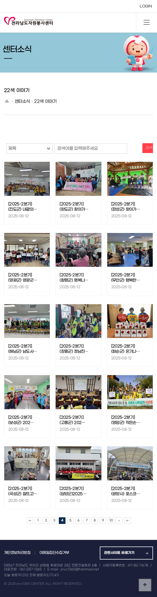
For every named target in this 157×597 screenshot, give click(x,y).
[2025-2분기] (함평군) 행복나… (74, 278)
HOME (7, 101)
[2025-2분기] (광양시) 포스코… (125, 491)
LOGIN (146, 6)
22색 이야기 (45, 101)
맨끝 (127, 520)
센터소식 (22, 101)
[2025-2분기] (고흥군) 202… (72, 420)
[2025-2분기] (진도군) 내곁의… (22, 207)
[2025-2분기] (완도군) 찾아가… (74, 207)
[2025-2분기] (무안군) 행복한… (125, 278)
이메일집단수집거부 (54, 553)
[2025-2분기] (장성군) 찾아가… (125, 207)
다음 (119, 520)
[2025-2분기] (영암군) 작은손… (125, 420)
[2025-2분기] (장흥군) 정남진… (74, 349)
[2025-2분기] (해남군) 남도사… (22, 349)
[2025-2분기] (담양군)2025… (73, 491)
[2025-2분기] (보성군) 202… (21, 420)
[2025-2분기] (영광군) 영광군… (22, 278)
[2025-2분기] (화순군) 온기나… (125, 349)
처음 (29, 520)
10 (111, 520)
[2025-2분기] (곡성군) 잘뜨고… (22, 491)
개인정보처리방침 (17, 553)
